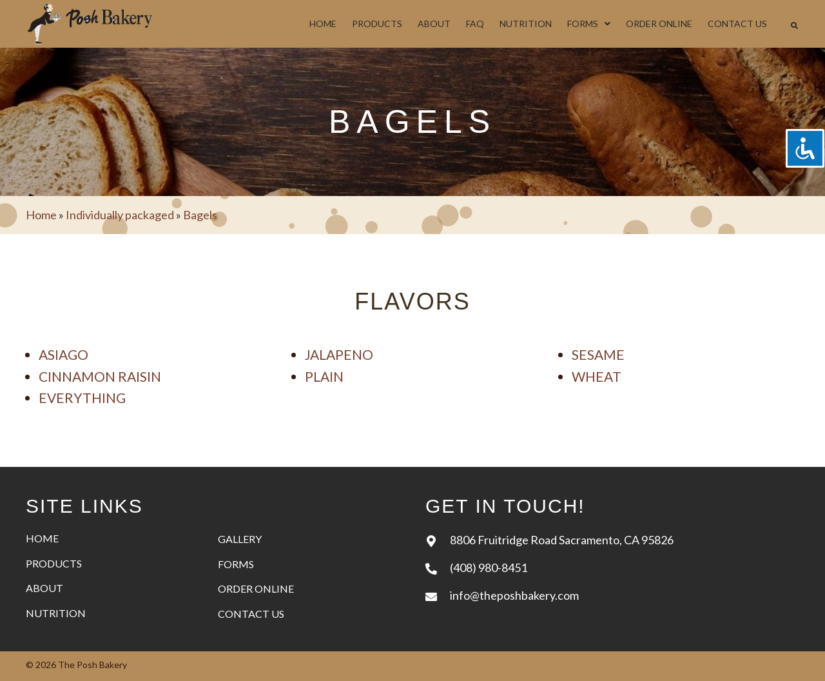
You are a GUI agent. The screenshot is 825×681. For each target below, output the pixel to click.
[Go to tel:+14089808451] (612, 567)
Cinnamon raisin (100, 376)
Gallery (240, 539)
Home (41, 215)
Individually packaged (120, 215)
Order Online (256, 588)
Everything (82, 398)
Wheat (596, 376)
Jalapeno (339, 354)
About (44, 588)
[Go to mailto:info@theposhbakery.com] (612, 595)
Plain (324, 376)
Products (54, 563)
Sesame (598, 354)
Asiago (63, 354)
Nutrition (56, 613)
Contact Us (251, 613)
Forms (236, 564)
